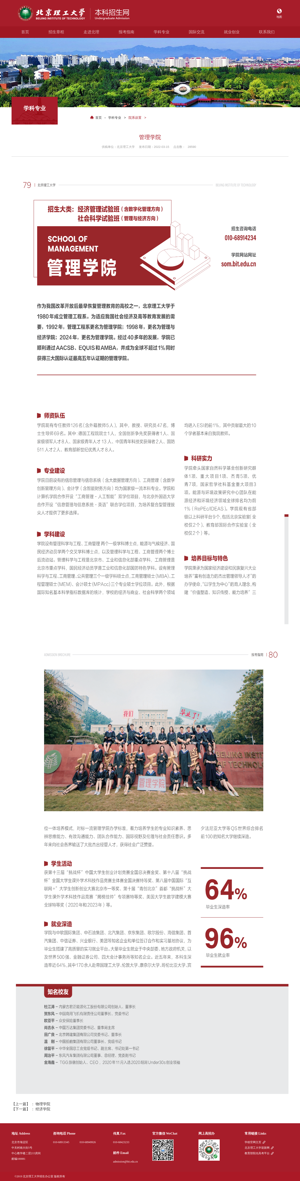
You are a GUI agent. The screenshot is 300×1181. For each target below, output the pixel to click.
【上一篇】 (31, 1104)
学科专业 (161, 32)
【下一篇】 (31, 1109)
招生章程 (56, 32)
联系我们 (267, 32)
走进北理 (91, 32)
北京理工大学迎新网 (257, 1147)
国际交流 (196, 32)
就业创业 (232, 32)
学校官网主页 (253, 1142)
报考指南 (126, 32)
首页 (25, 32)
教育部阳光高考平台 (257, 1153)
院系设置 (135, 117)
